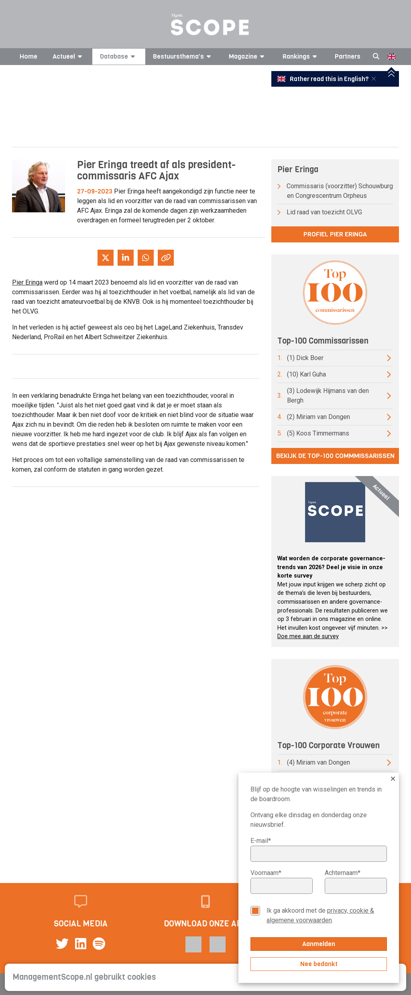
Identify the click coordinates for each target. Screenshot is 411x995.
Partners (347, 56)
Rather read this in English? (323, 79)
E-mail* (260, 840)
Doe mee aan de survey (308, 636)
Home (28, 56)
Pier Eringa (27, 282)
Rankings (301, 56)
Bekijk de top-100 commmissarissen (335, 456)
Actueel (69, 56)
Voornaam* (265, 873)
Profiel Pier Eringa (335, 234)
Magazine (248, 56)
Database (119, 56)
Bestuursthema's (183, 56)
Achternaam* (342, 873)
